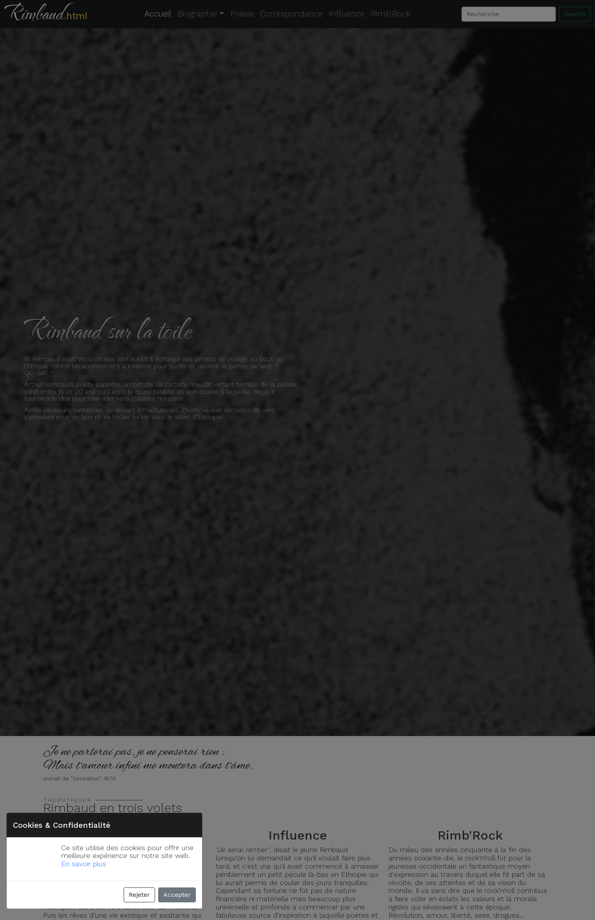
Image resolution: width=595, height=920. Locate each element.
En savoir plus (83, 864)
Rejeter (139, 894)
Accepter (177, 894)
